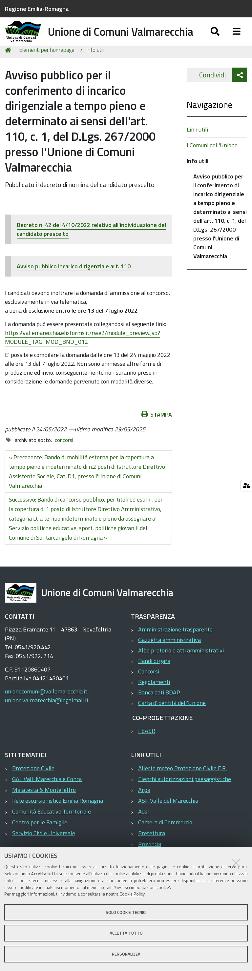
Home (9, 66)
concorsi (64, 456)
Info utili (95, 66)
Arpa (144, 806)
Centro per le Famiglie (39, 838)
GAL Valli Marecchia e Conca (47, 795)
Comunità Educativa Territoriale (51, 827)
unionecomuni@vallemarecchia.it (46, 707)
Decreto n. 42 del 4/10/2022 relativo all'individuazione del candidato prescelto (91, 246)
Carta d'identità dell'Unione (172, 719)
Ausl (143, 827)
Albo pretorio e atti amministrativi (181, 666)
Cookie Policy (132, 894)
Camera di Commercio (165, 838)
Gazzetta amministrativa (169, 656)
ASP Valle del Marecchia (168, 817)
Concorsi (148, 687)
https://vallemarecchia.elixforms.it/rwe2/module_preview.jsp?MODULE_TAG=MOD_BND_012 (82, 353)
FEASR (146, 747)
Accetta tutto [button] (126, 933)
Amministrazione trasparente (175, 645)
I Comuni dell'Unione (212, 161)
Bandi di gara (154, 677)
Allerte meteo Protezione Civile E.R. (182, 784)
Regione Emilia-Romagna (37, 8)
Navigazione (209, 121)
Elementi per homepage (46, 66)
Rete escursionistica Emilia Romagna (57, 817)
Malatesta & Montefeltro (44, 806)
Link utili (197, 145)
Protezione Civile (33, 784)
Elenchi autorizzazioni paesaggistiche (184, 795)
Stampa (156, 430)
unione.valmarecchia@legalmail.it (47, 716)
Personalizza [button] (126, 954)
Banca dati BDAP (159, 708)
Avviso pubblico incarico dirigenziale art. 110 (74, 282)
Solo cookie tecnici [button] (126, 912)
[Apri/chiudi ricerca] (215, 38)
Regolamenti (154, 698)
